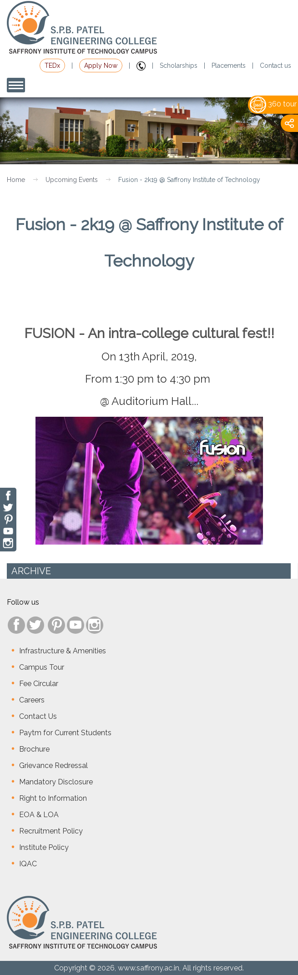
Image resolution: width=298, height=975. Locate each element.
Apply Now (100, 65)
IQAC (28, 863)
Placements (229, 65)
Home (16, 179)
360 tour (273, 104)
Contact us (275, 65)
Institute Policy (44, 847)
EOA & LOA (39, 814)
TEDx (52, 65)
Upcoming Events (71, 179)
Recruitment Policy (51, 831)
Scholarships (178, 65)
